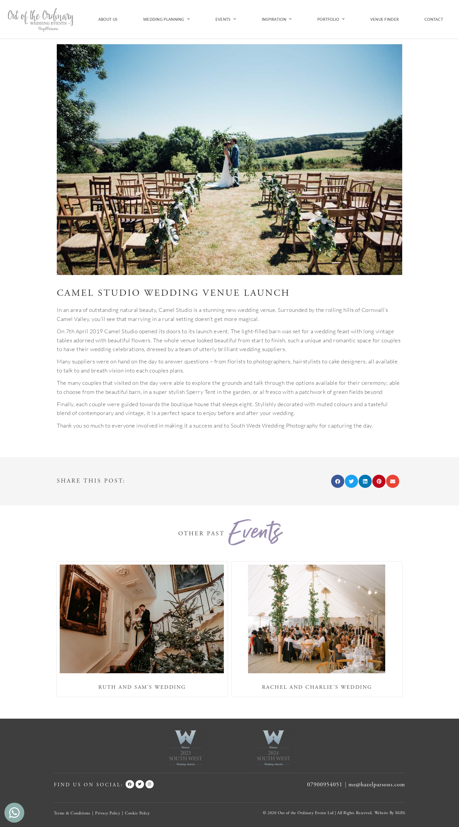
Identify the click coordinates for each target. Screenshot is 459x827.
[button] (337, 481)
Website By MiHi (389, 813)
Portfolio (331, 19)
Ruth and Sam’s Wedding (142, 687)
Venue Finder (384, 19)
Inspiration (277, 19)
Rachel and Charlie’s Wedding (317, 687)
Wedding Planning (166, 19)
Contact (433, 19)
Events (225, 19)
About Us (107, 19)
